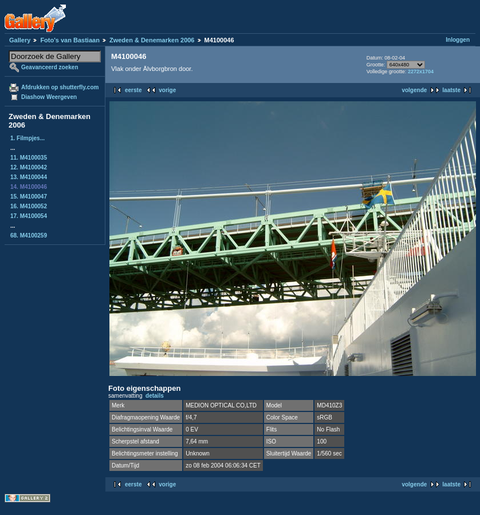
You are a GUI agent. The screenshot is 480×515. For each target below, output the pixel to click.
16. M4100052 (28, 206)
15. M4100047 (28, 196)
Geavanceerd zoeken (49, 67)
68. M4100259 (28, 235)
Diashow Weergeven (49, 97)
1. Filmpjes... (27, 138)
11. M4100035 (28, 157)
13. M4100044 (28, 177)
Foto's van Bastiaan (69, 40)
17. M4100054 (28, 216)
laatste (451, 90)
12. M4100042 (28, 167)
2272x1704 (421, 71)
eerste (133, 90)
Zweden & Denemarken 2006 (152, 40)
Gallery (19, 40)
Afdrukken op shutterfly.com (60, 87)
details (154, 396)
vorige (167, 90)
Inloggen (458, 40)
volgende (414, 90)
